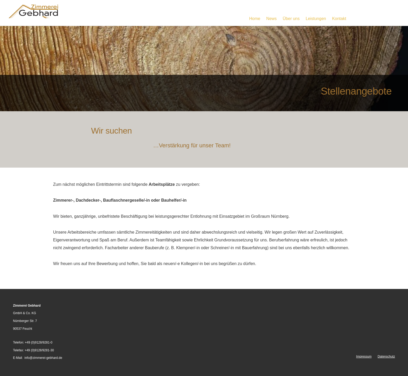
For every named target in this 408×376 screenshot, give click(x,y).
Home (254, 18)
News (271, 18)
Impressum (364, 356)
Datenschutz (386, 356)
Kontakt (339, 18)
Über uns (291, 18)
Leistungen (316, 18)
